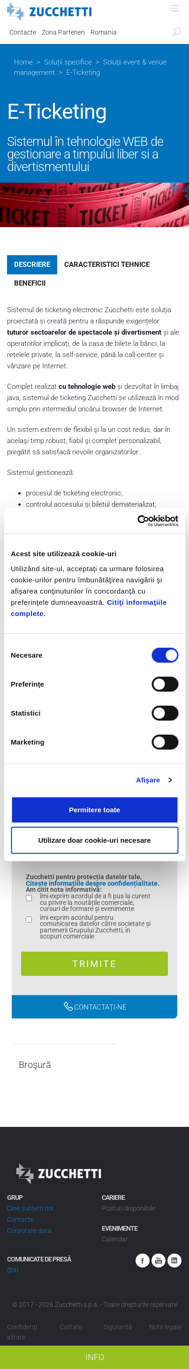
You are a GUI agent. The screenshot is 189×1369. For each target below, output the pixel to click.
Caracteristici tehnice (107, 264)
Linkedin (174, 1261)
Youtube (158, 1261)
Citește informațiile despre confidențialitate (92, 883)
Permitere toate (94, 809)
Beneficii (29, 283)
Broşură (35, 1065)
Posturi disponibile (128, 1208)
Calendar (115, 1239)
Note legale (165, 1327)
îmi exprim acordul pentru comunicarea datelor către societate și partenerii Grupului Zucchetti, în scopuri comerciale (95, 927)
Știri (12, 1270)
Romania (104, 32)
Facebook (143, 1261)
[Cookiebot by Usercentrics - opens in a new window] (137, 521)
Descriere (32, 264)
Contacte (22, 32)
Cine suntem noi (30, 1208)
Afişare (148, 780)
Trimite (94, 963)
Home (23, 62)
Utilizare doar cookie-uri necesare (94, 840)
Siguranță (118, 1327)
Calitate (71, 1327)
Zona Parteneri (63, 32)
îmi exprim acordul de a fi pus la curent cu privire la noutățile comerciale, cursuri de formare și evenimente (95, 902)
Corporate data (29, 1230)
